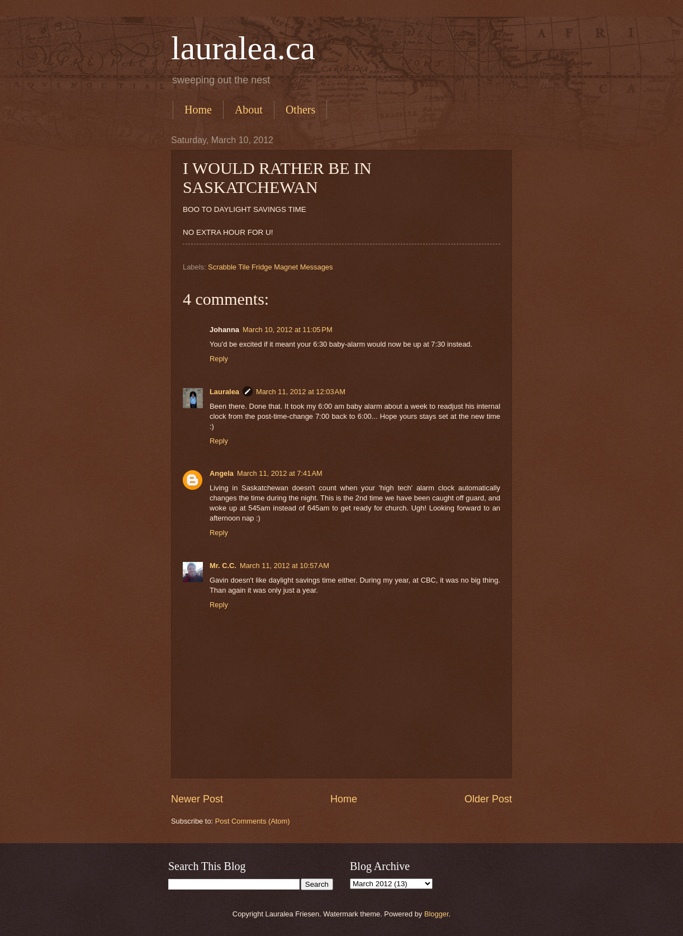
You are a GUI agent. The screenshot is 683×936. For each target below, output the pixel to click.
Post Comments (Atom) (252, 821)
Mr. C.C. (223, 565)
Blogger (436, 914)
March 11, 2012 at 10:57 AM (284, 565)
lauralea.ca (243, 48)
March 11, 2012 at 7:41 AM (279, 473)
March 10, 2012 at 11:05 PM (288, 329)
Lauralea (224, 391)
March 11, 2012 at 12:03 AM (300, 391)
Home (198, 109)
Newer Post (197, 799)
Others (300, 109)
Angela (222, 473)
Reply (219, 358)
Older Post (488, 799)
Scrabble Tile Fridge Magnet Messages (270, 267)
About (249, 109)
